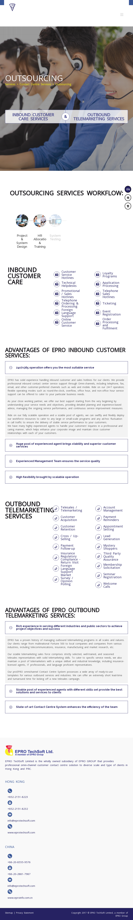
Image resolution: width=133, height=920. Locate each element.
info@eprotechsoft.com (21, 820)
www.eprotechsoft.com (21, 832)
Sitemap (9, 913)
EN (128, 189)
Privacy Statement (25, 913)
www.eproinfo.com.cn (20, 897)
